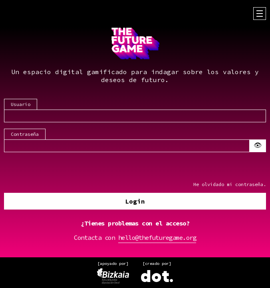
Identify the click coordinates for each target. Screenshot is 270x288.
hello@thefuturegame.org (157, 238)
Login (135, 202)
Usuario (20, 105)
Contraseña (25, 134)
